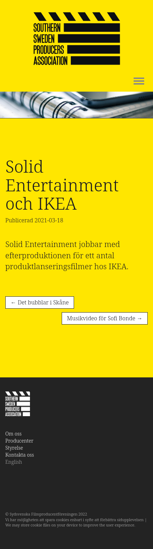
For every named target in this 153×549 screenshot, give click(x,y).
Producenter (19, 440)
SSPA (76, 38)
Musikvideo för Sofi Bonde (104, 318)
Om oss (13, 433)
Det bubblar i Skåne (40, 302)
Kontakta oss (19, 454)
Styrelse (14, 447)
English (13, 461)
